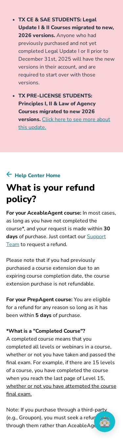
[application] (104, 421)
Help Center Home (37, 175)
